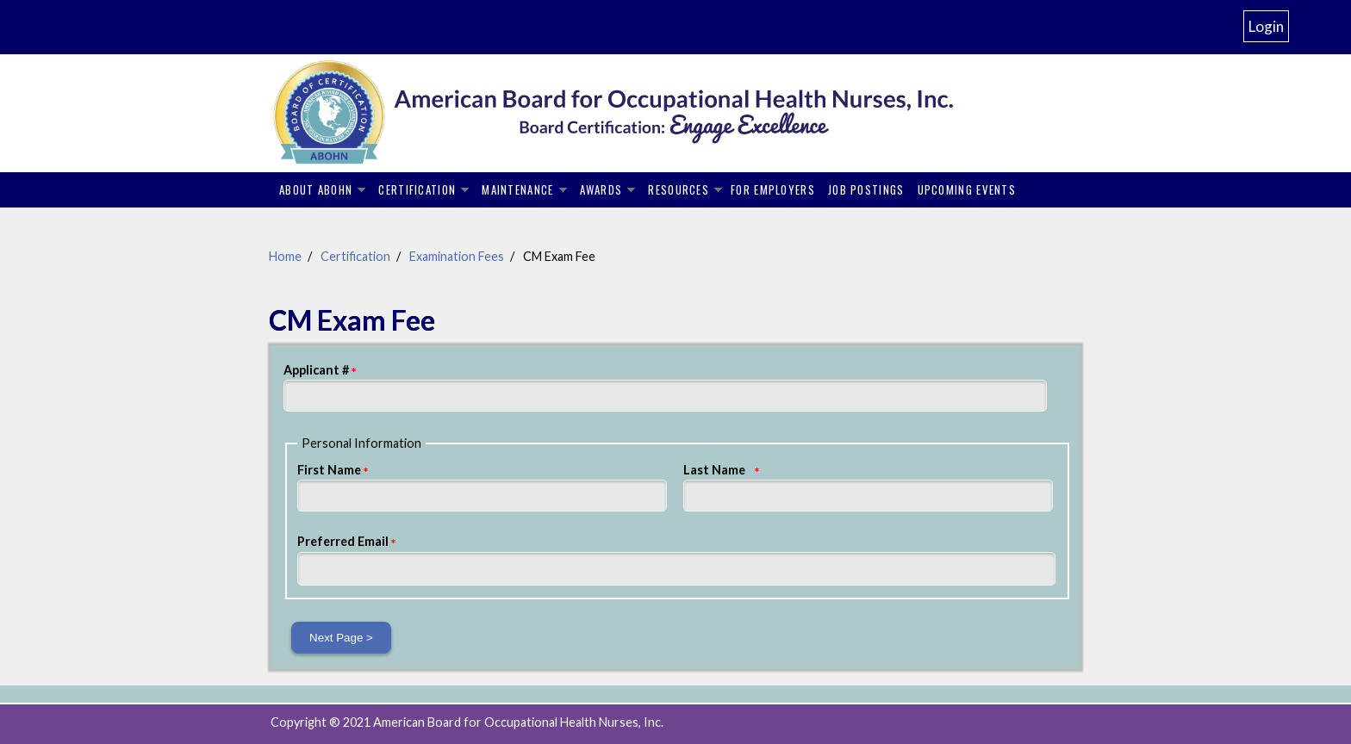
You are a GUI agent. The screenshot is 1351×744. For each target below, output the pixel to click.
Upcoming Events (967, 189)
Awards (601, 189)
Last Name (714, 469)
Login (1266, 26)
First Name (329, 469)
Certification (417, 189)
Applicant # (316, 370)
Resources (678, 189)
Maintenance (517, 189)
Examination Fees (456, 256)
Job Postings (866, 189)
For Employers (773, 189)
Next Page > (341, 637)
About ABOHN (315, 189)
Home (285, 256)
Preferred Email (343, 541)
